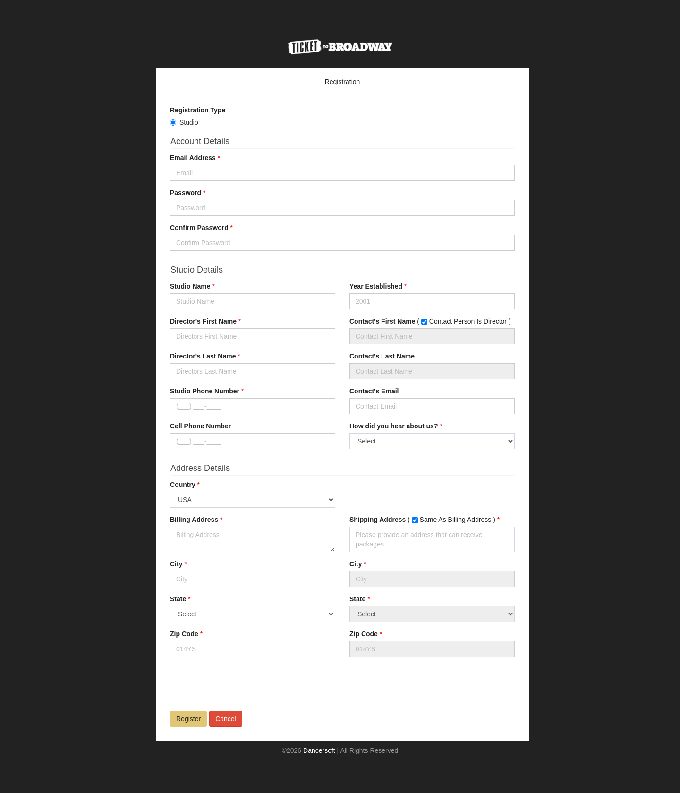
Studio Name (190, 286)
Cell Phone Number (200, 426)
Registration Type (197, 110)
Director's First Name (203, 321)
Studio (188, 122)
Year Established (375, 286)
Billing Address (194, 519)
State (178, 599)
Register (188, 719)
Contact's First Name (382, 321)
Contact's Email (374, 391)
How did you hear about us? (393, 426)
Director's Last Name (203, 356)
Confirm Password (199, 227)
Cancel (225, 719)
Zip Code (184, 634)
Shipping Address (377, 519)
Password (185, 192)
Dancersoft (319, 750)
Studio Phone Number (204, 391)
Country (183, 484)
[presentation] (242, 682)
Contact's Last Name (382, 356)
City (176, 564)
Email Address (193, 158)
